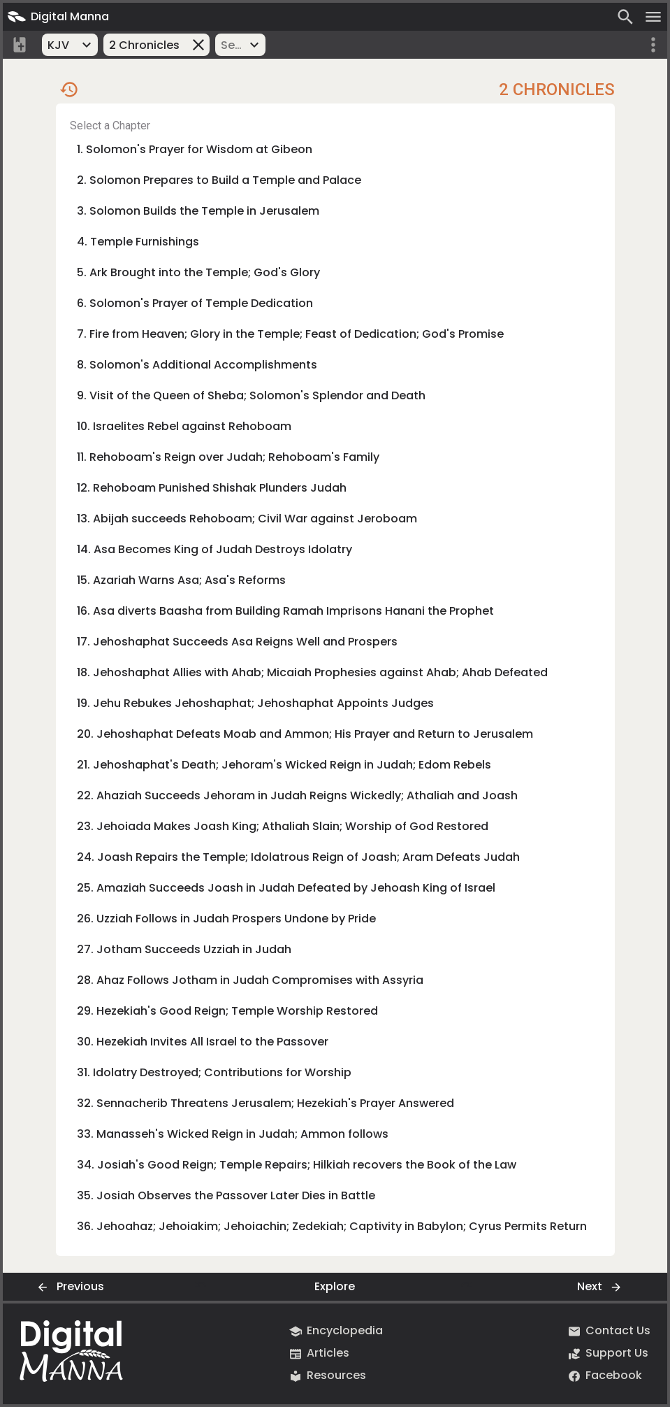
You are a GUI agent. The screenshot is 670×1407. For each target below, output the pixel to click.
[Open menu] (653, 17)
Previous (67, 1287)
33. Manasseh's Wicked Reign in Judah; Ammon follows (232, 1134)
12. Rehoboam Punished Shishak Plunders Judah (212, 488)
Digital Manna (56, 17)
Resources (326, 1376)
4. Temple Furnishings (138, 242)
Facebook (604, 1376)
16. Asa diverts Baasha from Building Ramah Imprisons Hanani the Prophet (285, 611)
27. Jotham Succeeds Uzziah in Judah (184, 949)
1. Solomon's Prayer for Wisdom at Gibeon (194, 149)
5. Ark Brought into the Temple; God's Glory (198, 272)
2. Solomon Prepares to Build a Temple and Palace (219, 180)
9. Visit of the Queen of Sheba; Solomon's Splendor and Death (251, 395)
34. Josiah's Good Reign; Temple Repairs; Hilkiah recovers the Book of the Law (296, 1165)
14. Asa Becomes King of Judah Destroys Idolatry (214, 549)
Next (602, 1287)
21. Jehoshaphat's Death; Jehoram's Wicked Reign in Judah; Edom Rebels (284, 765)
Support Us (607, 1354)
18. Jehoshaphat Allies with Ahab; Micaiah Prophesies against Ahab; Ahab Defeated (312, 672)
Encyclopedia (335, 1331)
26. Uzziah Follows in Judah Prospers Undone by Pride (226, 918)
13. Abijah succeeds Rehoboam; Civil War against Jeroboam (247, 518)
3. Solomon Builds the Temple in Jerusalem (198, 211)
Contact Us (608, 1331)
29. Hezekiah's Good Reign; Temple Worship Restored (227, 1011)
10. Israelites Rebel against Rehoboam (184, 426)
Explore (334, 1286)
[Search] (625, 17)
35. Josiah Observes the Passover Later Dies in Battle (226, 1195)
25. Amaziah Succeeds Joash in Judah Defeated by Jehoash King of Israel (286, 888)
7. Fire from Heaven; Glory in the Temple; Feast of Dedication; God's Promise (290, 334)
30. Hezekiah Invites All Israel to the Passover (202, 1042)
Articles (318, 1354)
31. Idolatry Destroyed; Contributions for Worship (214, 1072)
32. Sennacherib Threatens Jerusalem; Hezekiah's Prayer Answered (265, 1103)
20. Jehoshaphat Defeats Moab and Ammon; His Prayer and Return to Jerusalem (305, 734)
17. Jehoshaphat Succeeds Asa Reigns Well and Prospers (237, 642)
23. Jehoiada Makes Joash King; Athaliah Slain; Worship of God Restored (282, 826)
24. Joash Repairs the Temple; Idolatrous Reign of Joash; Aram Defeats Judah (298, 857)
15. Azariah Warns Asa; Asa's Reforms (181, 580)
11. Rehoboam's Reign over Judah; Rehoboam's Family (228, 457)
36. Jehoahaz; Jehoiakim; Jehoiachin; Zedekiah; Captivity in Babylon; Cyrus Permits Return (332, 1226)
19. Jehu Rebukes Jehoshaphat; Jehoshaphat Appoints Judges (255, 703)
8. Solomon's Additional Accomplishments (197, 365)
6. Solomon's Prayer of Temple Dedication (195, 303)
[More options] (653, 45)
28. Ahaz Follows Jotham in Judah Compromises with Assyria (250, 980)
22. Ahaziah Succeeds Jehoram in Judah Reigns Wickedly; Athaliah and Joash (297, 795)
